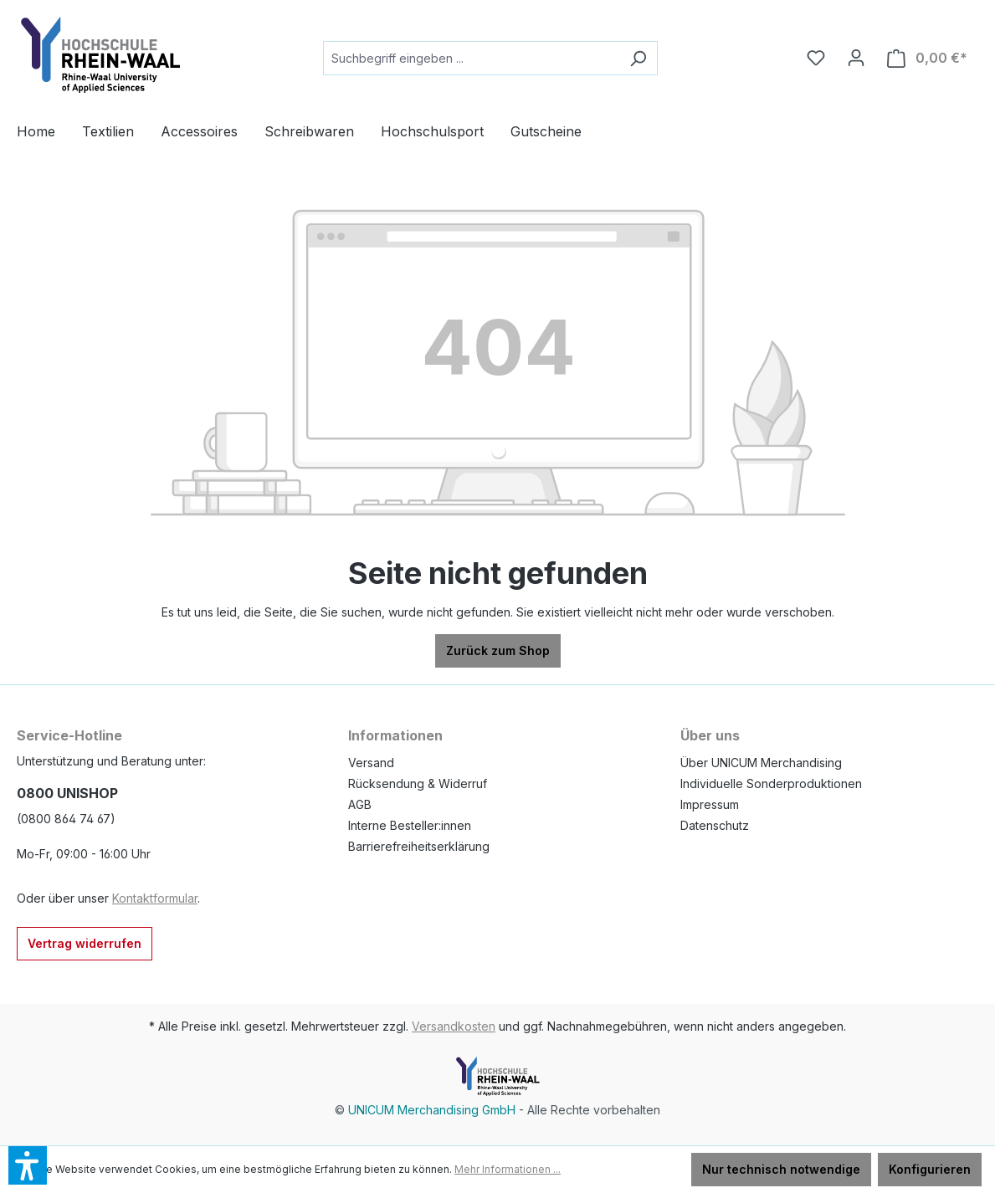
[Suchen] (638, 58)
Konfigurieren (930, 1169)
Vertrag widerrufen (84, 943)
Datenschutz (714, 825)
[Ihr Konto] (856, 57)
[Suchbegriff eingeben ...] (471, 58)
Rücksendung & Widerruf (417, 783)
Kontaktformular (154, 898)
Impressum (709, 804)
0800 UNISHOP (67, 793)
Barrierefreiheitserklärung (419, 846)
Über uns (710, 735)
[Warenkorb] (927, 58)
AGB (360, 804)
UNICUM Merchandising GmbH (431, 1110)
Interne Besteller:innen (409, 825)
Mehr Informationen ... (507, 1169)
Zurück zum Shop (498, 650)
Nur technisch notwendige (781, 1169)
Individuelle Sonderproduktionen (771, 783)
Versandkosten (453, 1026)
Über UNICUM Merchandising (761, 762)
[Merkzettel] (816, 57)
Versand (371, 762)
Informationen (395, 735)
